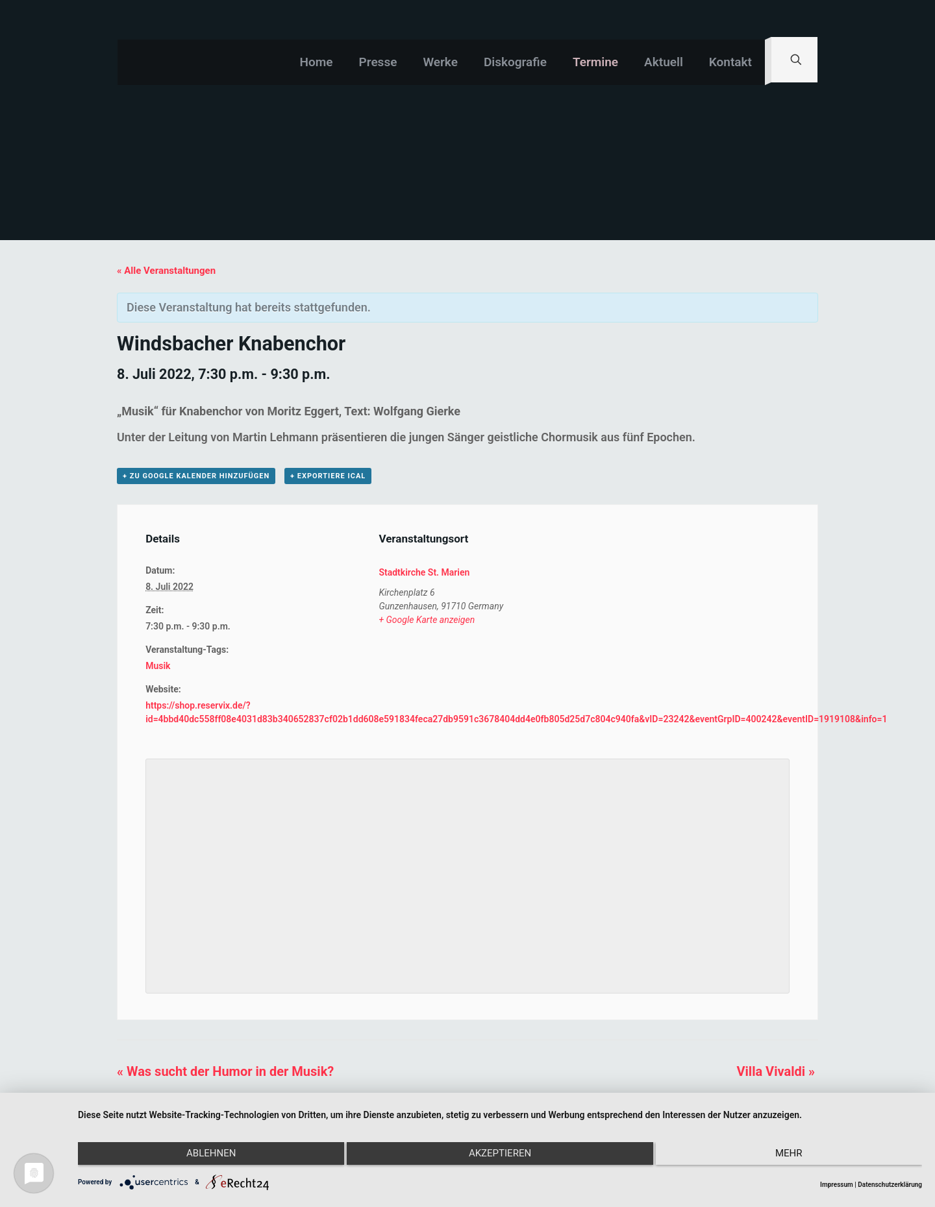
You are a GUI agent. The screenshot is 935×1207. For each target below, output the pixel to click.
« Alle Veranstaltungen (166, 270)
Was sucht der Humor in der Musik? (225, 1071)
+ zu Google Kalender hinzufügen (196, 476)
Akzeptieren (500, 1157)
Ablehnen (204, 1157)
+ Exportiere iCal (328, 476)
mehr (796, 1157)
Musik (157, 666)
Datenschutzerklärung (890, 1184)
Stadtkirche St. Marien (424, 572)
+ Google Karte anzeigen (427, 620)
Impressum (836, 1184)
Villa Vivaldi (775, 1071)
